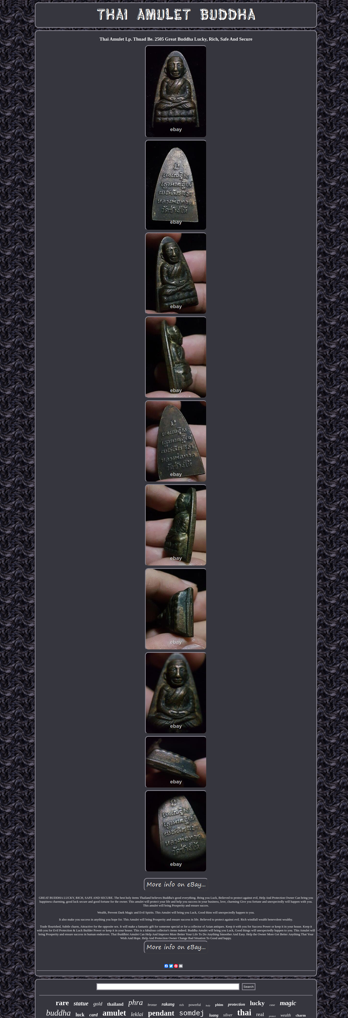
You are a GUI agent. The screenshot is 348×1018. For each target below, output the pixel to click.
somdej (191, 1014)
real (260, 1014)
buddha (58, 1012)
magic (288, 1003)
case (272, 1005)
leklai (137, 1014)
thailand (115, 1004)
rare (62, 1003)
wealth (286, 1015)
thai (244, 1012)
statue (81, 1003)
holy (208, 1005)
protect (272, 1016)
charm (301, 1015)
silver (227, 1015)
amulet (114, 1013)
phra (135, 1002)
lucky (257, 1003)
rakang (168, 1004)
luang (213, 1015)
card (93, 1014)
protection (236, 1004)
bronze (152, 1005)
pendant (161, 1013)
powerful (195, 1005)
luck (80, 1014)
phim (219, 1005)
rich (181, 1005)
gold (97, 1004)
